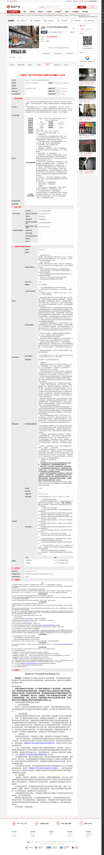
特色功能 (14, 836)
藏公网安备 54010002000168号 (36, 841)
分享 (20, 57)
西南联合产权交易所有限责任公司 (18, 15)
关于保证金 (70, 834)
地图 (12, 57)
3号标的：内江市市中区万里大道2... (87, 117)
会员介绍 (32, 834)
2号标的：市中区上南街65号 (85, 153)
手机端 (81, 1)
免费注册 (15, 1)
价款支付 (69, 836)
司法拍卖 (58, 12)
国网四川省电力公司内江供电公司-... (87, 100)
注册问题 (32, 836)
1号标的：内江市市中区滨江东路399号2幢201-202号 (76, 15)
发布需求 (92, 7)
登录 (57, 560)
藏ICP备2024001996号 (50, 841)
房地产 (67, 12)
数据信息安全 (89, 834)
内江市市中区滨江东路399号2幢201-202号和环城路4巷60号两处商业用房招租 (45, 15)
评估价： (43, 39)
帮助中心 (76, 1)
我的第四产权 (69, 1)
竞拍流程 (51, 834)
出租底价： (43, 36)
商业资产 (40, 12)
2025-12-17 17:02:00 (57, 32)
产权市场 (32, 12)
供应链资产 (75, 12)
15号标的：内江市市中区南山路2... (87, 82)
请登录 (11, 1)
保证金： (43, 41)
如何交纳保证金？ (89, 29)
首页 (24, 12)
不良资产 (49, 12)
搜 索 (81, 7)
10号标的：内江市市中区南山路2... (87, 171)
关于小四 (14, 834)
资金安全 (88, 836)
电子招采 (85, 12)
